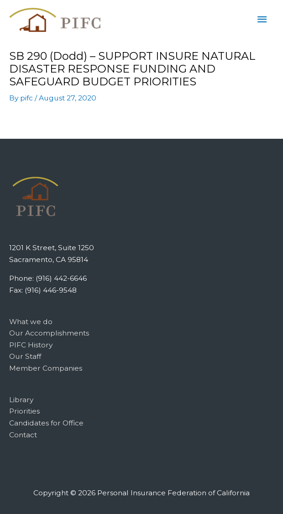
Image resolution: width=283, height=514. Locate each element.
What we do (30, 321)
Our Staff (25, 356)
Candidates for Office (46, 423)
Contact (23, 434)
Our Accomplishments (49, 333)
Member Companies (45, 368)
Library (21, 399)
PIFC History (30, 345)
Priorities (24, 411)
